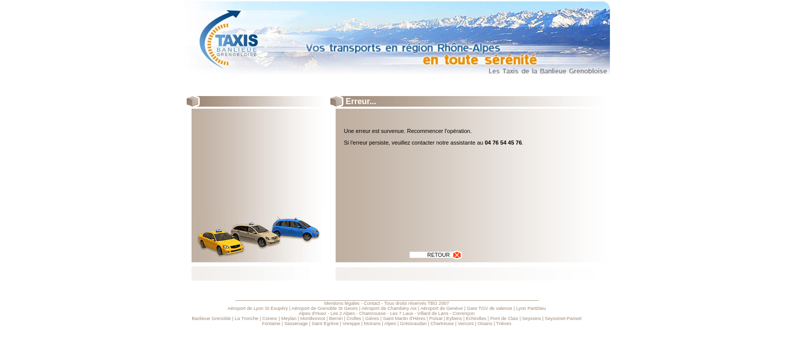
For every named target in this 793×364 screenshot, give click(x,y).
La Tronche (246, 318)
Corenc (269, 318)
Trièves (503, 323)
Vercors (466, 323)
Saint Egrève (325, 323)
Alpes (390, 323)
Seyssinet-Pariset (563, 318)
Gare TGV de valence (489, 308)
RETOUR (445, 255)
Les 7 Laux (401, 313)
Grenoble (221, 318)
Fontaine (271, 323)
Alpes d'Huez (312, 313)
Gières (372, 318)
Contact (372, 303)
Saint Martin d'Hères (404, 318)
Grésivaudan (413, 323)
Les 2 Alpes (342, 313)
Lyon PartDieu (531, 308)
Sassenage (296, 323)
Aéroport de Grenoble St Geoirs (324, 308)
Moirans (372, 323)
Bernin (336, 318)
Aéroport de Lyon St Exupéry (258, 308)
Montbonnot (312, 318)
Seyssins (531, 318)
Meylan (288, 318)
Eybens (454, 318)
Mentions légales (342, 303)
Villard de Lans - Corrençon (445, 313)
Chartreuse (442, 323)
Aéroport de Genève (441, 308)
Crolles (353, 318)
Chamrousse (372, 313)
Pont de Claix (504, 318)
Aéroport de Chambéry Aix (389, 308)
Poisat (436, 318)
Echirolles (476, 318)
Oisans (484, 323)
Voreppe (351, 323)
